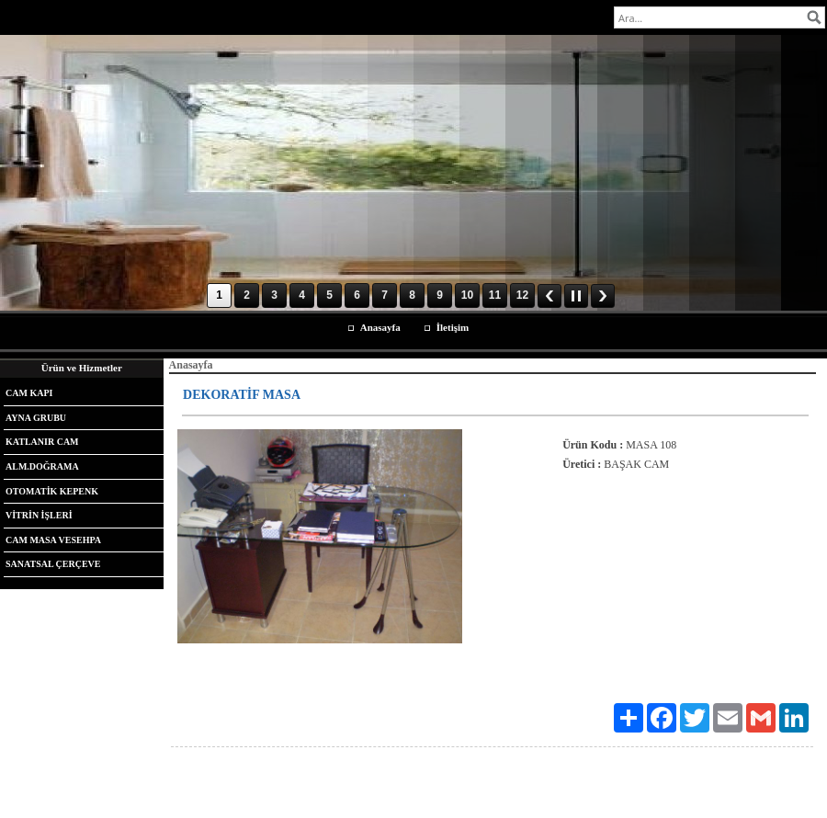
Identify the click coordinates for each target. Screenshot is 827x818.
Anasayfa (380, 327)
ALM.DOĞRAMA (42, 466)
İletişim (452, 327)
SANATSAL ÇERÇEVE (53, 564)
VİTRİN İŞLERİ (39, 515)
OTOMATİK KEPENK (52, 491)
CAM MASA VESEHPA (53, 540)
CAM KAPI (29, 393)
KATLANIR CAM (42, 442)
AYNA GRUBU (36, 418)
